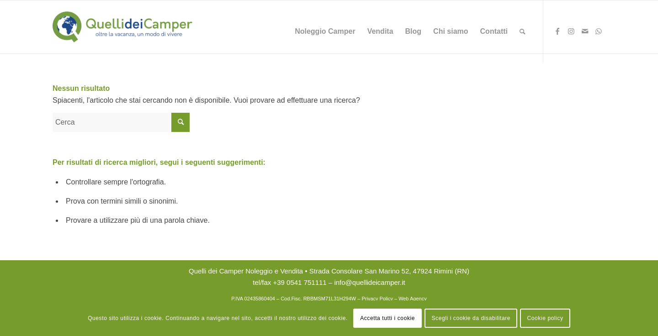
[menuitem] (325, 31)
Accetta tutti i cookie (387, 318)
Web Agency (412, 298)
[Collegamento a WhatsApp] (598, 33)
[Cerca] (522, 31)
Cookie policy (545, 318)
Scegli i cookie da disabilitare (470, 318)
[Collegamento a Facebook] (557, 33)
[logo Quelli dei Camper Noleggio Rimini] (122, 26)
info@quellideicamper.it (369, 282)
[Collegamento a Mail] (585, 33)
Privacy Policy (377, 298)
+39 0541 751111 (299, 282)
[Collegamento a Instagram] (571, 33)
